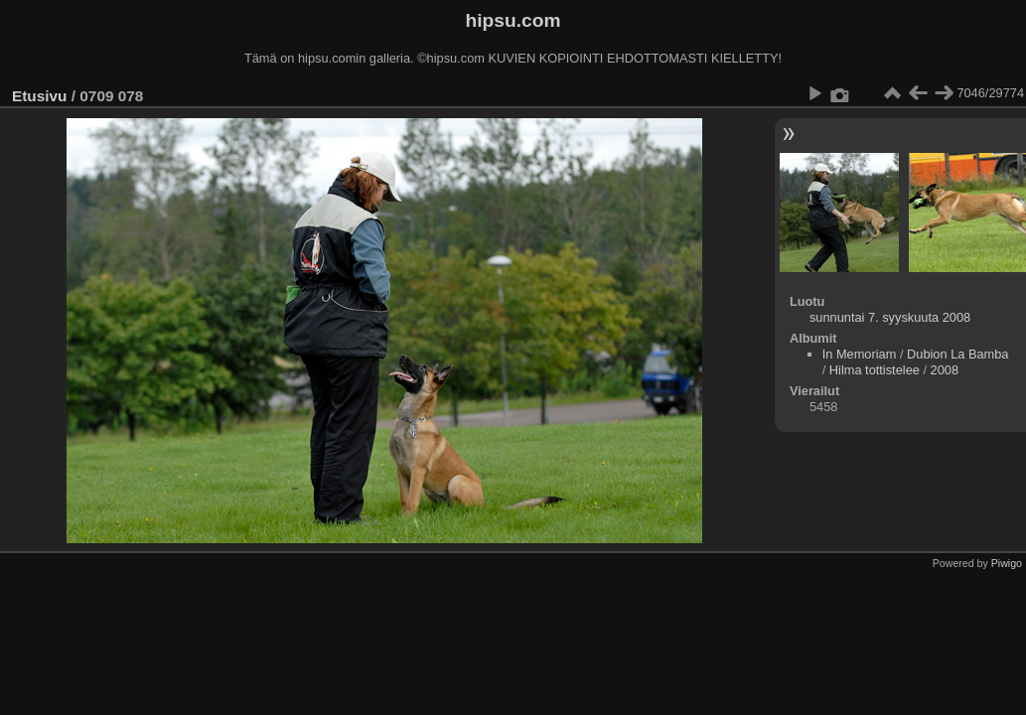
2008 (944, 369)
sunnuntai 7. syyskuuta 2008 (889, 317)
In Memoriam (859, 354)
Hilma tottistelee (874, 369)
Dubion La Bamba (957, 354)
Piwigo (1006, 563)
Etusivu (39, 95)
